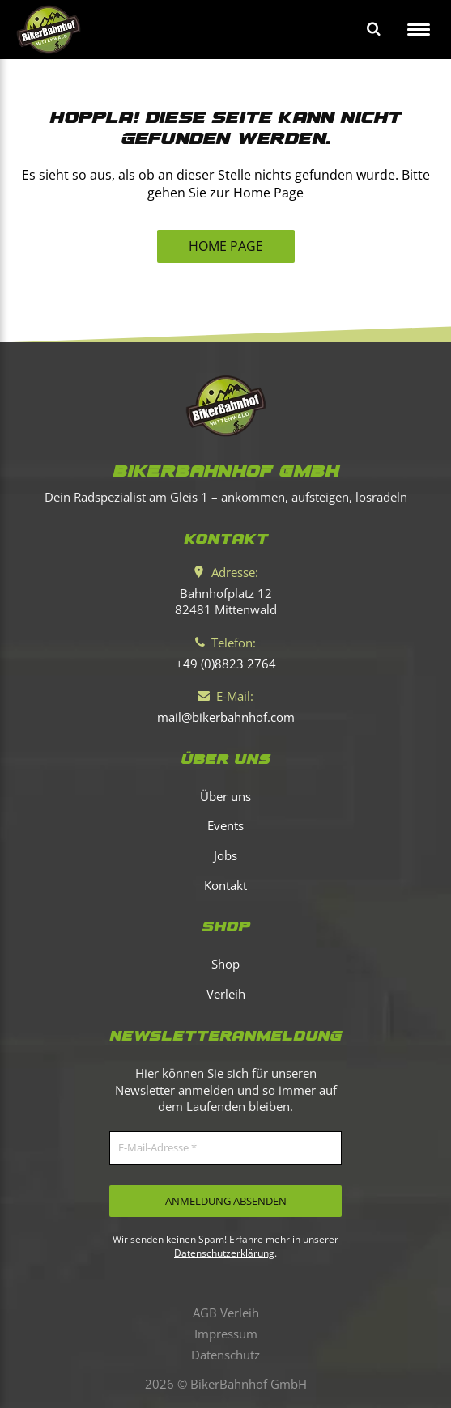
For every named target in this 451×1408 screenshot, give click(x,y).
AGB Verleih (226, 1312)
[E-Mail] (226, 717)
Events (225, 825)
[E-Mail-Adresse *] (225, 1148)
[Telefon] (226, 663)
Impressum (225, 1333)
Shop (225, 964)
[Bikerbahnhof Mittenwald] (225, 406)
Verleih (225, 994)
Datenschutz (225, 1355)
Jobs (225, 855)
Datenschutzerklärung (224, 1253)
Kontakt (225, 885)
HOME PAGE (226, 246)
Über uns (225, 796)
